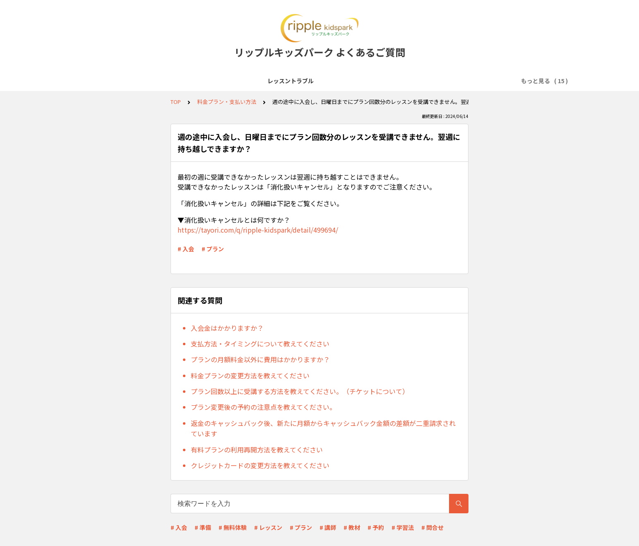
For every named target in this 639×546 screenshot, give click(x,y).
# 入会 (186, 249)
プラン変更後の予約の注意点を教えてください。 (263, 407)
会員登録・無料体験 (313, 81)
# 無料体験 (233, 527)
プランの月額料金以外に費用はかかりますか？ (260, 359)
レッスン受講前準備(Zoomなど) (232, 81)
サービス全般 (161, 81)
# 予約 (376, 527)
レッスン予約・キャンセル (385, 81)
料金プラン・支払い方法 (463, 81)
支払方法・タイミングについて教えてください (260, 344)
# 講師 (328, 527)
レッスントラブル (109, 81)
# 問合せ (432, 527)
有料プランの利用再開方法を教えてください (257, 450)
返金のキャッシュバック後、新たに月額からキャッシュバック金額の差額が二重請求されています (323, 428)
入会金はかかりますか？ (227, 328)
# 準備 (203, 527)
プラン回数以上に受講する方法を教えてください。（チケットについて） (300, 391)
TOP (176, 102)
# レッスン (268, 527)
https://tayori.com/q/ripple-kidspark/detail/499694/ (258, 230)
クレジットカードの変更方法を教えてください (260, 465)
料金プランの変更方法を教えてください (250, 375)
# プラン (213, 249)
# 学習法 (403, 527)
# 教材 (352, 527)
